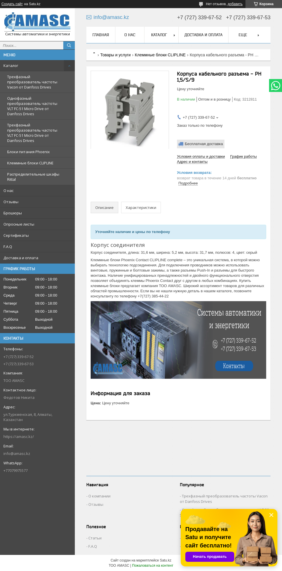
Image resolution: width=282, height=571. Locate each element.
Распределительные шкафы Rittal (33, 177)
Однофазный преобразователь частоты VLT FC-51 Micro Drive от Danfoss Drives (32, 106)
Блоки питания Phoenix (28, 151)
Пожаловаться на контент (152, 566)
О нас (8, 190)
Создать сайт (12, 4)
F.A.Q (7, 246)
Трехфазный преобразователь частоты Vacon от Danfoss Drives (32, 82)
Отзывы (10, 201)
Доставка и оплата (20, 257)
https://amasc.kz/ (18, 436)
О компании (99, 496)
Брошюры (12, 213)
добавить (235, 4)
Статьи (95, 538)
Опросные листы (18, 224)
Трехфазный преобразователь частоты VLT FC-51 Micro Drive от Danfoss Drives (32, 132)
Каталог (10, 65)
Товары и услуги (115, 55)
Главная (100, 34)
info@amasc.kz (16, 453)
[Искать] (69, 45)
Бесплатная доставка (204, 144)
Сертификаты (16, 235)
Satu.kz (165, 560)
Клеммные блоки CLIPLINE (30, 163)
